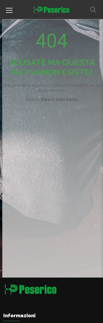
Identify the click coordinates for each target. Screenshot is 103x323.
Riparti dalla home (59, 99)
